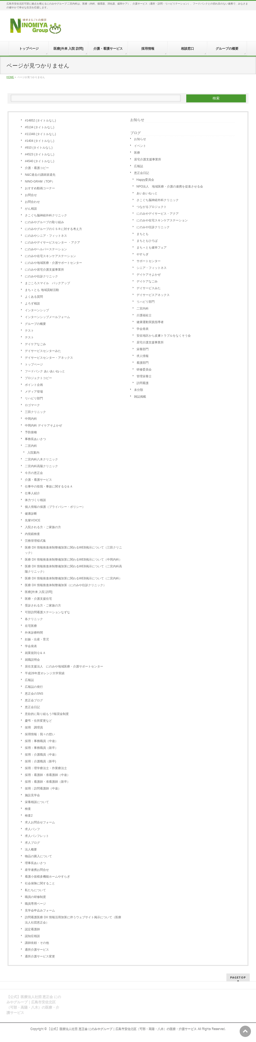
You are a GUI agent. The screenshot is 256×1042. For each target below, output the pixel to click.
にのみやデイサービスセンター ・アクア (52, 242)
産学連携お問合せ (37, 870)
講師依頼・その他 (37, 943)
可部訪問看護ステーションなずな (47, 612)
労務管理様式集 (35, 540)
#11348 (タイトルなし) (40, 134)
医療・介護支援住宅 (38, 598)
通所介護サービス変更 (40, 956)
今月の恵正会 (34, 473)
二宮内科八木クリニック (41, 459)
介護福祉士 (144, 315)
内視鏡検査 (32, 534)
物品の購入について (38, 856)
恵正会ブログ (34, 700)
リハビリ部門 (34, 398)
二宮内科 (31, 446)
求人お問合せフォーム (40, 822)
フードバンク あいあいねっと (45, 371)
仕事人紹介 (32, 493)
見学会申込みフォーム (40, 910)
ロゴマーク (32, 405)
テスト (29, 330)
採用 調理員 (34, 727)
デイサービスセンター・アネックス (49, 357)
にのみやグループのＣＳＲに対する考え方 (53, 229)
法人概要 (31, 849)
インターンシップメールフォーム (47, 317)
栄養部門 (143, 349)
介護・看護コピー (37, 168)
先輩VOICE (32, 520)
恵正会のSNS (34, 693)
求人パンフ (32, 829)
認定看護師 (32, 929)
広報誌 (29, 680)
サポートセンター (149, 261)
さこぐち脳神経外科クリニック (46, 215)
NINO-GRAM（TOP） (39, 181)
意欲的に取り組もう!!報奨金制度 (47, 714)
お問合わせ (32, 202)
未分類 (138, 390)
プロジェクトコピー (38, 378)
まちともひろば (147, 240)
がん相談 (31, 208)
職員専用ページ (35, 903)
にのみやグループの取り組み (44, 222)
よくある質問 (34, 296)
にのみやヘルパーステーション (46, 249)
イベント (140, 146)
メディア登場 (34, 391)
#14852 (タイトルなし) (40, 120)
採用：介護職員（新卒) (40, 761)
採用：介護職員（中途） (41, 754)
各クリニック (34, 619)
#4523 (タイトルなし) (39, 154)
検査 (28, 809)
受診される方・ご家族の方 (43, 605)
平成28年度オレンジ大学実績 (44, 673)
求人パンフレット (37, 836)
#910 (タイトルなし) (38, 147)
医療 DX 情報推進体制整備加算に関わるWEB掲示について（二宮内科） (73, 578)
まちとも (143, 234)
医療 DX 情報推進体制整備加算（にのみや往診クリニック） (65, 585)
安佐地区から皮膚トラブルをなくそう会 (164, 335)
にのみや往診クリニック (41, 276)
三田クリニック (35, 412)
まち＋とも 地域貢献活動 (42, 290)
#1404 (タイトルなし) (39, 141)
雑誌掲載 (140, 396)
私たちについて (35, 890)
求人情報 (143, 356)
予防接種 (31, 432)
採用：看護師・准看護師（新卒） (47, 781)
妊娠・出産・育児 (37, 639)
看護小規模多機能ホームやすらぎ (47, 876)
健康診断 (31, 513)
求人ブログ (32, 842)
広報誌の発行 (34, 687)
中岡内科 (31, 418)
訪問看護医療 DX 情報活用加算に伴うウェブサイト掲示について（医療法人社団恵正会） (73, 919)
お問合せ (31, 195)
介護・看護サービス (38, 479)
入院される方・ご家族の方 (43, 527)
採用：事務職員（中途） (41, 741)
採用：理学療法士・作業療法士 (46, 768)
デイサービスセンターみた (43, 351)
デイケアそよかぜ (149, 274)
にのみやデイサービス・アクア (158, 213)
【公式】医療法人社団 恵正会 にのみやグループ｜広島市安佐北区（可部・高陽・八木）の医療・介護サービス (122, 1029)
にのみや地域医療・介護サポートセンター (53, 263)
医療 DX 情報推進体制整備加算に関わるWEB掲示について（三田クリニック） (73, 550)
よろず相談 (32, 303)
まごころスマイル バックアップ (47, 283)
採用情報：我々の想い (40, 734)
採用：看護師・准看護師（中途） (47, 775)
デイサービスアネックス (153, 295)
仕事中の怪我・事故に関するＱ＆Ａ (49, 486)
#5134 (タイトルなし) (39, 127)
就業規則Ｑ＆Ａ (35, 653)
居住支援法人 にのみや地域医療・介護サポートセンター (64, 666)
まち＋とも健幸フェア (152, 247)
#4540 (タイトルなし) (39, 161)
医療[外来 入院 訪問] (38, 592)
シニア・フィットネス (152, 268)
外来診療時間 (34, 632)
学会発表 (31, 646)
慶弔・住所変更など (38, 720)
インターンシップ (37, 310)
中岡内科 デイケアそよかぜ (43, 425)
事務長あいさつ (35, 439)
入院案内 (33, 452)
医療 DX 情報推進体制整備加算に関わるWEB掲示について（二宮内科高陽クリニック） (73, 569)
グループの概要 (35, 324)
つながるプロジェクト (152, 207)
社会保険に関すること (40, 883)
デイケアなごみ (35, 344)
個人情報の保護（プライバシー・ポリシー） (55, 507)
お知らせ (137, 120)
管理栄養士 (144, 376)
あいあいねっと (147, 193)
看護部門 (143, 362)
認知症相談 (32, 936)
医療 (137, 152)
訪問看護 (143, 383)
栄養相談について (37, 802)
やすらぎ (143, 254)
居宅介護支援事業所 (147, 159)
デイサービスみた (149, 288)
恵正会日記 (32, 707)
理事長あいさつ (35, 863)
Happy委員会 (145, 179)
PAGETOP (238, 977)
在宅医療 (31, 626)
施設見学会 (32, 795)
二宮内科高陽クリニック (41, 466)
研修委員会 (144, 369)
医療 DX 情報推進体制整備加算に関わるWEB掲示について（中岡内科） (73, 559)
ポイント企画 (34, 385)
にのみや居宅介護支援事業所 (44, 269)
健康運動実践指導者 (150, 322)
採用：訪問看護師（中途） (43, 788)
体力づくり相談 (35, 500)
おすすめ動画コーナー (40, 188)
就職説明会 (32, 659)
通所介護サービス (37, 949)
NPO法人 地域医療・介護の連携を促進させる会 (170, 186)
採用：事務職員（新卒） (41, 748)
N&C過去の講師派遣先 (40, 174)
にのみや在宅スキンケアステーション (50, 256)
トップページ (34, 364)
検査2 (29, 815)
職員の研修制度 (35, 897)
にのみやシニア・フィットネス (46, 235)
